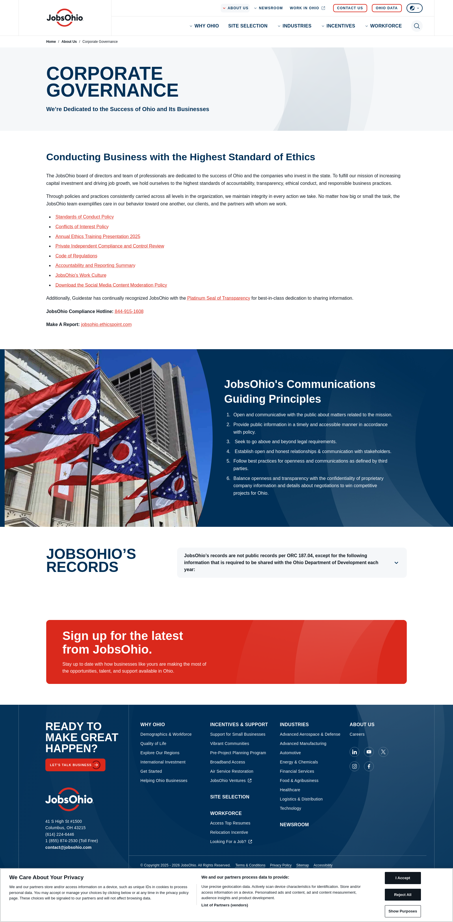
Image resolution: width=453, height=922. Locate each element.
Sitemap (302, 865)
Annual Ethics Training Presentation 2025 (97, 236)
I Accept (403, 878)
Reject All (402, 894)
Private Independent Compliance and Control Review (109, 246)
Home (51, 42)
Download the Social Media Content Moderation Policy (111, 285)
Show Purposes (403, 911)
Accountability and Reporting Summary (95, 265)
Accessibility (322, 865)
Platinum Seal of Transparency (218, 298)
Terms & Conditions (250, 865)
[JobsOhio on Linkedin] (354, 752)
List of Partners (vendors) (224, 905)
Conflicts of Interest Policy (82, 226)
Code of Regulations (76, 255)
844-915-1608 (129, 311)
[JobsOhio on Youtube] (369, 752)
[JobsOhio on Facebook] (369, 766)
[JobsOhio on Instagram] (354, 766)
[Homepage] (65, 17)
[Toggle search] (417, 26)
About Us (69, 42)
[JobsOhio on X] (383, 752)
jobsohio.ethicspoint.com (106, 324)
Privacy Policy (281, 865)
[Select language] (414, 8)
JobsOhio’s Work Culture (80, 275)
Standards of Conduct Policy (84, 216)
